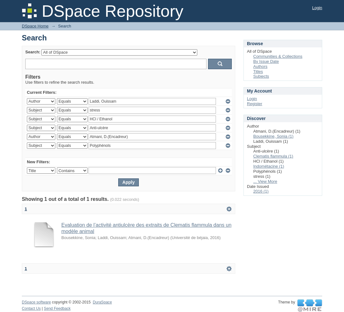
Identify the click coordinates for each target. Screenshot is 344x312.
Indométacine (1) (268, 166)
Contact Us (31, 308)
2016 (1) (260, 191)
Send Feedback (57, 308)
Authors (260, 66)
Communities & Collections (277, 56)
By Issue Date (266, 61)
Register (254, 103)
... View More (265, 181)
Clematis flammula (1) (273, 156)
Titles (258, 71)
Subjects (261, 76)
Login (317, 7)
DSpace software (36, 302)
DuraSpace (102, 302)
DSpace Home (35, 26)
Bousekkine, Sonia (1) (273, 136)
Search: (32, 52)
